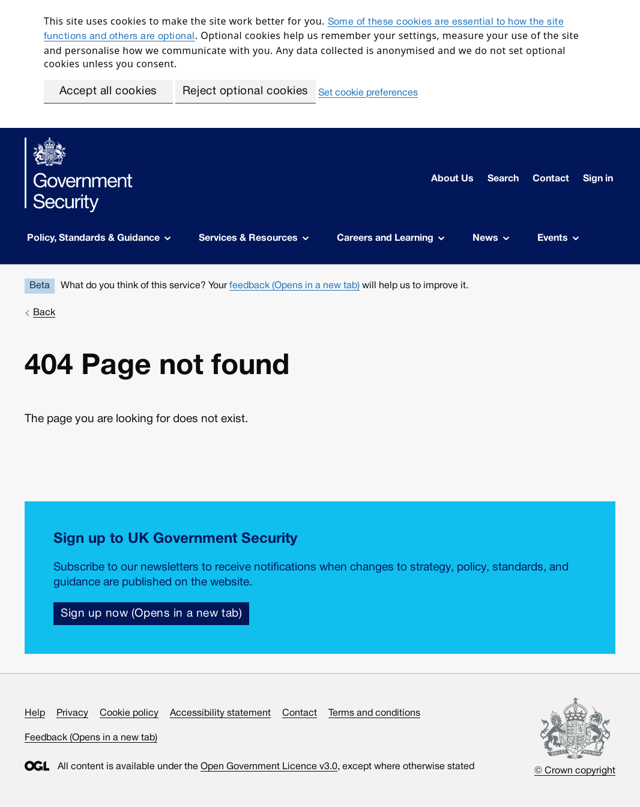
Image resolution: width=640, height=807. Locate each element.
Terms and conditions (374, 713)
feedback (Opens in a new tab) (294, 286)
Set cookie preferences (368, 93)
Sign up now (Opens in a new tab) (151, 613)
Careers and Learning (390, 238)
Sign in (598, 179)
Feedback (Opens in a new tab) (91, 738)
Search (503, 179)
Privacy (72, 713)
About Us (452, 179)
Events (558, 238)
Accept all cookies (108, 91)
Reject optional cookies (246, 91)
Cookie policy (129, 713)
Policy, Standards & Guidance (99, 238)
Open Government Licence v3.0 (269, 767)
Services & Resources (254, 238)
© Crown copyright (574, 771)
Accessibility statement (220, 713)
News (490, 238)
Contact (551, 179)
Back (44, 313)
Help (35, 713)
